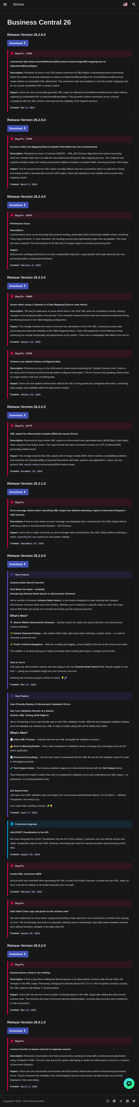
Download (17, 43)
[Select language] (125, 4)
